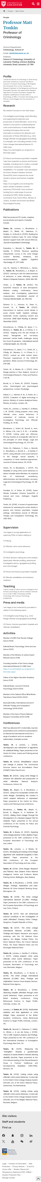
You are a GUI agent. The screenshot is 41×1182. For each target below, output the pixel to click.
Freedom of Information (17, 1164)
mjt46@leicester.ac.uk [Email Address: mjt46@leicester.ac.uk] (19, 53)
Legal (4, 1164)
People (10, 11)
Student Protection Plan (11, 1175)
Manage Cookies (8, 1178)
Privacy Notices (18, 1166)
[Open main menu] (38, 4)
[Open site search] (33, 4)
